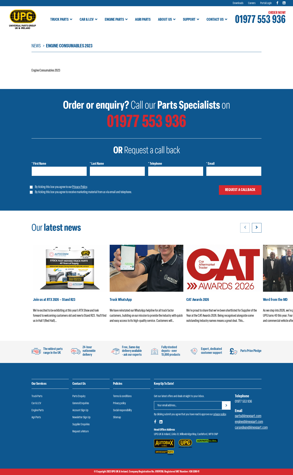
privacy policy (219, 414)
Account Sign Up (80, 410)
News (36, 46)
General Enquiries (80, 403)
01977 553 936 (260, 20)
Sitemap (117, 417)
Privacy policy (119, 403)
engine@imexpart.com (249, 422)
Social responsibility (122, 410)
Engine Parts (114, 20)
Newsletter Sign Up (81, 417)
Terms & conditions (122, 396)
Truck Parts (59, 20)
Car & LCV (87, 20)
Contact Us (215, 20)
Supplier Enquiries (81, 424)
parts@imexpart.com (248, 416)
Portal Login (266, 3)
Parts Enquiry (78, 396)
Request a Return (80, 431)
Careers (252, 3)
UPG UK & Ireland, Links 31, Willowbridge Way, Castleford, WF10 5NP (186, 434)
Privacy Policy (79, 187)
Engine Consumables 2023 (46, 70)
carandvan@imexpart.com (251, 428)
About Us (165, 20)
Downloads (238, 3)
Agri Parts (143, 20)
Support (189, 20)
